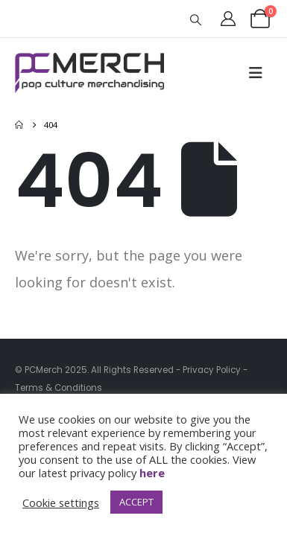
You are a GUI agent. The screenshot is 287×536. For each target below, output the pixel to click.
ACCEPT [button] (136, 501)
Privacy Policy (212, 370)
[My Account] (228, 18)
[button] (196, 19)
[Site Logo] (89, 73)
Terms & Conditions (58, 388)
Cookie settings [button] (60, 502)
